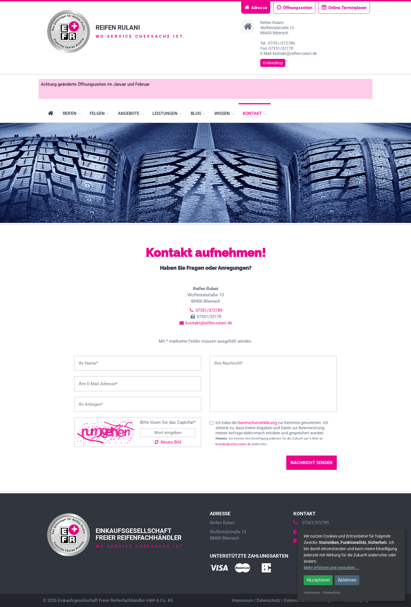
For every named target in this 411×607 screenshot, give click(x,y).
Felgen (99, 113)
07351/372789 (205, 310)
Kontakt (254, 113)
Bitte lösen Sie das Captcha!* (168, 422)
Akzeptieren (318, 580)
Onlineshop (273, 63)
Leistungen (167, 113)
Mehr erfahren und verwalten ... (331, 567)
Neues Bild (168, 442)
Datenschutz (268, 600)
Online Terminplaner (344, 7)
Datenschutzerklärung (257, 422)
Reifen (72, 113)
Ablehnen (347, 580)
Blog (198, 113)
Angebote (131, 113)
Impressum (242, 600)
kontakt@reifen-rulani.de (205, 323)
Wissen (224, 113)
